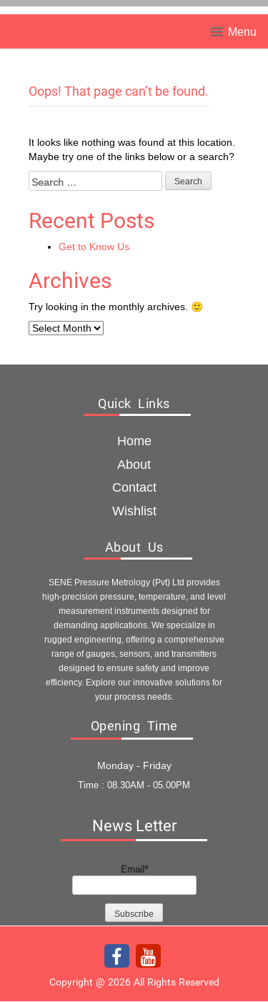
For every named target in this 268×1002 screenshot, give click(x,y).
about (134, 464)
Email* (134, 879)
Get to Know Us (94, 246)
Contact (134, 487)
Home (134, 440)
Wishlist (134, 510)
